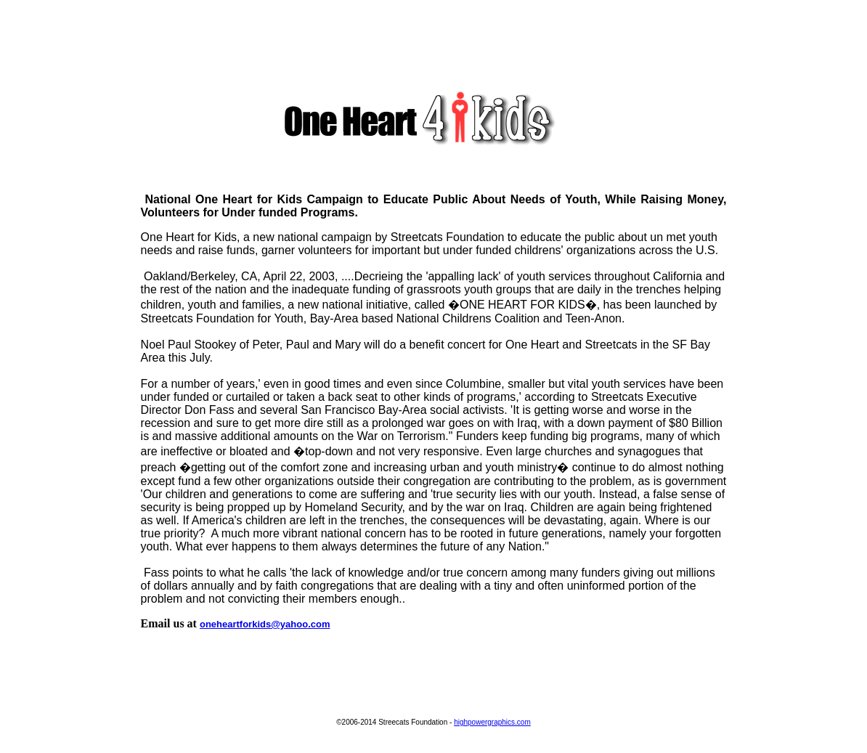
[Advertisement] (433, 38)
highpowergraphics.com (492, 722)
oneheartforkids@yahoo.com (265, 624)
